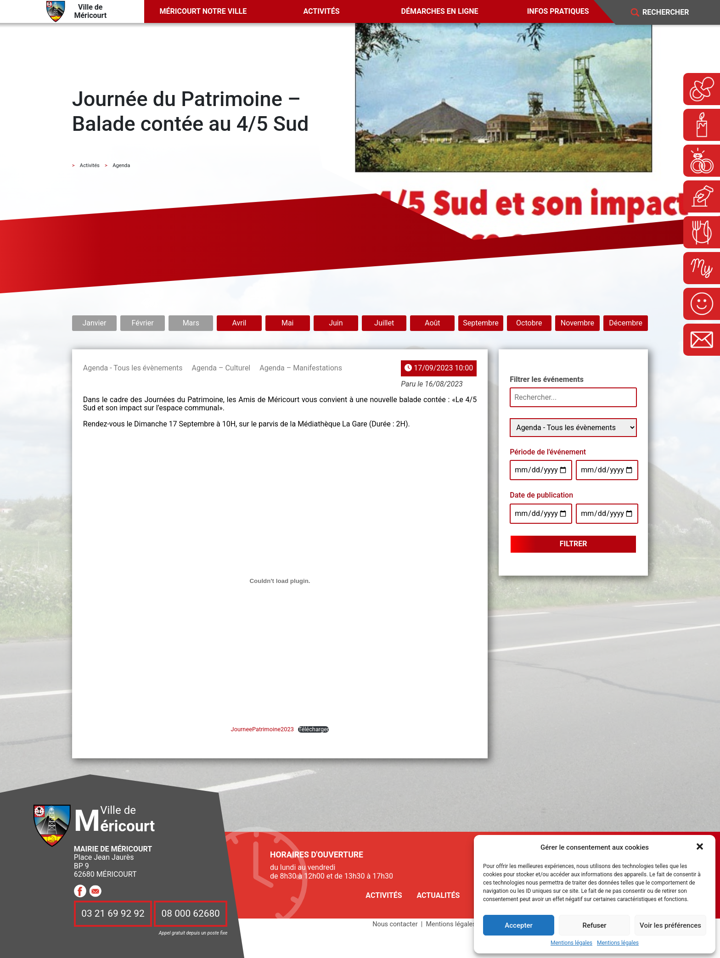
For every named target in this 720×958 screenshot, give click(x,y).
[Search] (672, 12)
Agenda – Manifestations (300, 368)
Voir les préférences (670, 925)
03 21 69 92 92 (113, 913)
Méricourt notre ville (203, 11)
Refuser (594, 925)
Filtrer (573, 543)
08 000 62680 (191, 913)
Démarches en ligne (439, 11)
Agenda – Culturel (221, 368)
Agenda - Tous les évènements (133, 368)
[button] (700, 847)
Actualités (438, 895)
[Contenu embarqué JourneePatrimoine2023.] (280, 580)
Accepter (518, 925)
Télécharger (313, 729)
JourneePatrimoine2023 (262, 729)
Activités (321, 11)
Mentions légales (571, 943)
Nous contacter (394, 924)
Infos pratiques (558, 11)
